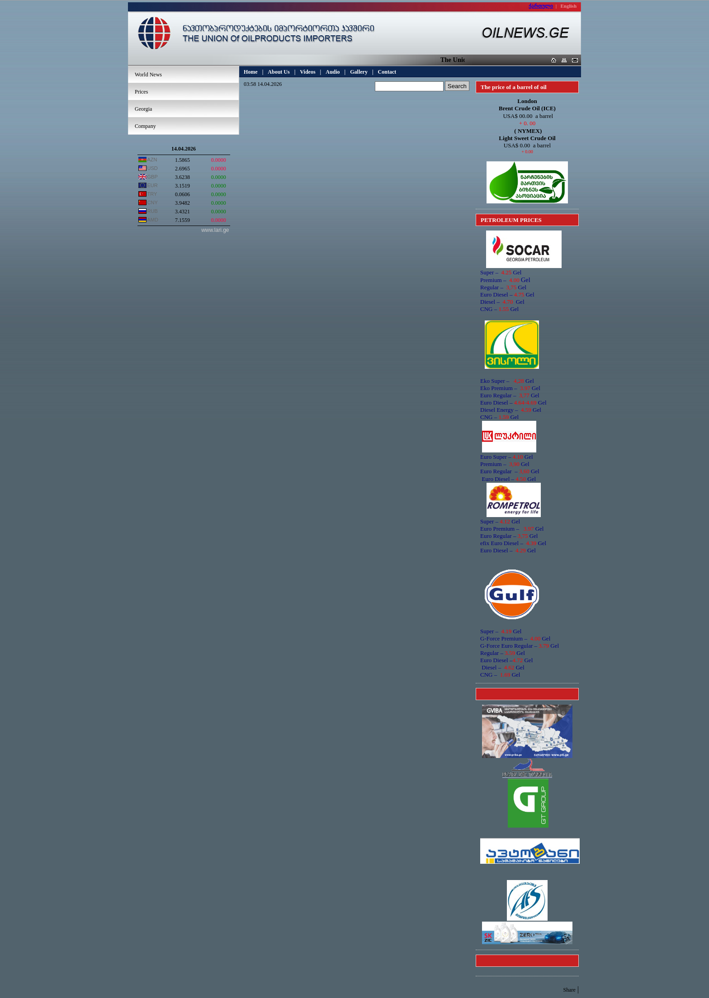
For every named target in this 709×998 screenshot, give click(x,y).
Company (145, 126)
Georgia (143, 109)
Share (569, 990)
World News (148, 74)
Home (251, 72)
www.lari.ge (215, 230)
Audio (333, 72)
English (569, 6)
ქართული (541, 6)
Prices (141, 92)
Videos (307, 72)
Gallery (359, 72)
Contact (387, 72)
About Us (278, 72)
